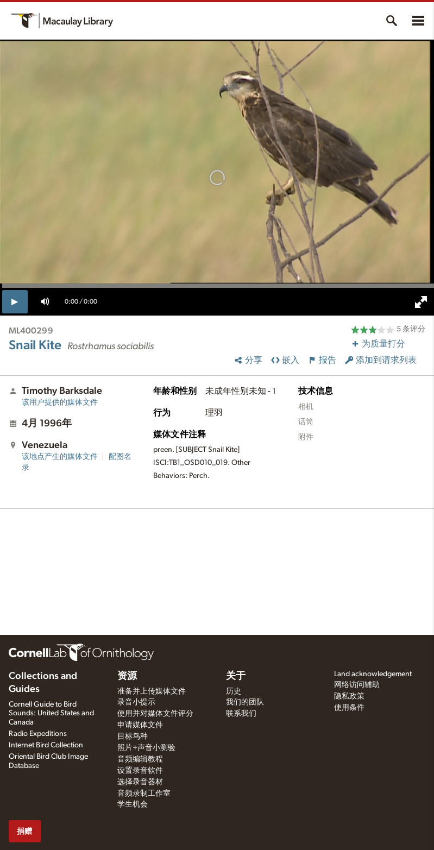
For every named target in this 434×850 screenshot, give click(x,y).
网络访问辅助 (357, 685)
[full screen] (421, 302)
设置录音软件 (140, 771)
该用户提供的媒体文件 (60, 402)
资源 (127, 676)
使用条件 (349, 708)
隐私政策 (349, 696)
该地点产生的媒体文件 (60, 457)
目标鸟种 (132, 736)
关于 (236, 676)
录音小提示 (136, 702)
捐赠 (24, 831)
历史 (233, 691)
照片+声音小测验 (146, 748)
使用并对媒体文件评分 (155, 713)
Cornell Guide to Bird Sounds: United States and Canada (51, 714)
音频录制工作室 (144, 793)
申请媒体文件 (140, 725)
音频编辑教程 (140, 759)
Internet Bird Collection (46, 745)
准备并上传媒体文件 (151, 691)
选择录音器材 (140, 782)
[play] (15, 301)
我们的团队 (245, 702)
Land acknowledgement (373, 674)
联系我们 (241, 713)
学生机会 (132, 804)
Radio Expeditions (38, 734)
